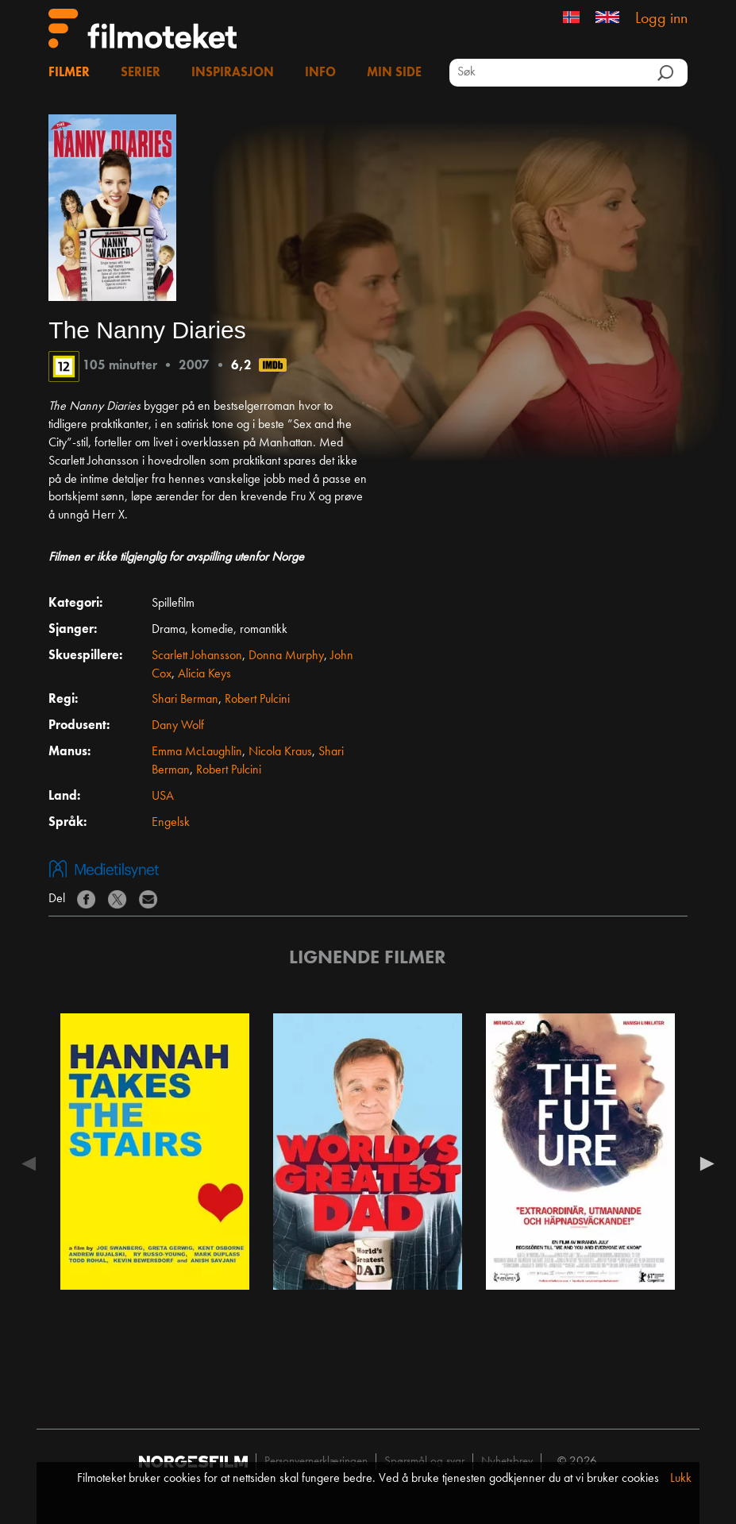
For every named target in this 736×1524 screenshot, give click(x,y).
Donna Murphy (286, 656)
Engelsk (171, 822)
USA (163, 796)
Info (320, 73)
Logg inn (661, 19)
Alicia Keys (204, 674)
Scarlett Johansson (197, 656)
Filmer (69, 73)
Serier (140, 73)
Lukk (681, 1478)
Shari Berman (185, 699)
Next (703, 1163)
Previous (32, 1163)
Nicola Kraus (280, 752)
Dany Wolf (178, 726)
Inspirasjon (232, 73)
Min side (394, 73)
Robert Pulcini (257, 699)
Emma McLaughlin (197, 752)
